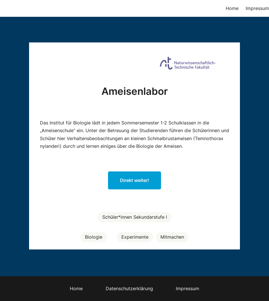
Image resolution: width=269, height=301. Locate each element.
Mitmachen (172, 237)
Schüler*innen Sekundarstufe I (134, 217)
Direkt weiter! (134, 180)
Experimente (134, 237)
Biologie (93, 237)
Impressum (257, 8)
